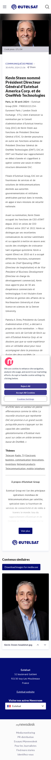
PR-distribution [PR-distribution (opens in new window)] (25, 736)
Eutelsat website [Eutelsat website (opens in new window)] (26, 691)
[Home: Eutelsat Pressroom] (24, 7)
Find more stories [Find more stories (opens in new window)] (25, 750)
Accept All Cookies (25, 392)
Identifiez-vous (25, 754)
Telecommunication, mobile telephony (25, 468)
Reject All (25, 386)
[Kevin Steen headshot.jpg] (25, 607)
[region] (25, 380)
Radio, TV (20, 455)
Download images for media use (21, 567)
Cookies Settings (25, 399)
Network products (26, 464)
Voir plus (25, 530)
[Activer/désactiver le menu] (5, 6)
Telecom (9, 455)
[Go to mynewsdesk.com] (25, 724)
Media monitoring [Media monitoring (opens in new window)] (25, 732)
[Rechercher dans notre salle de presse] (47, 7)
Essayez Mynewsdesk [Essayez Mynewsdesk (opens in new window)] (25, 741)
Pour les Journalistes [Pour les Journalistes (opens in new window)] (25, 745)
